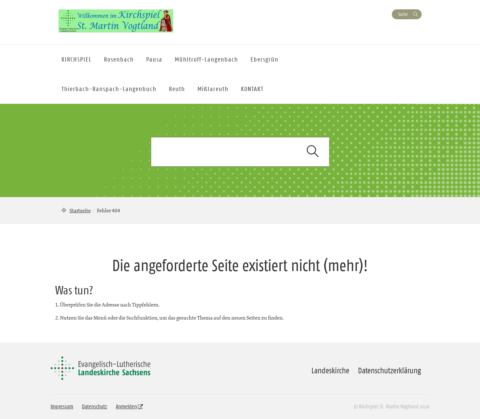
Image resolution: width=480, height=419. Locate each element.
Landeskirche (330, 370)
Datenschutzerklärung (389, 370)
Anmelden (126, 406)
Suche (403, 14)
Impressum (62, 406)
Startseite (80, 210)
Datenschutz (94, 406)
